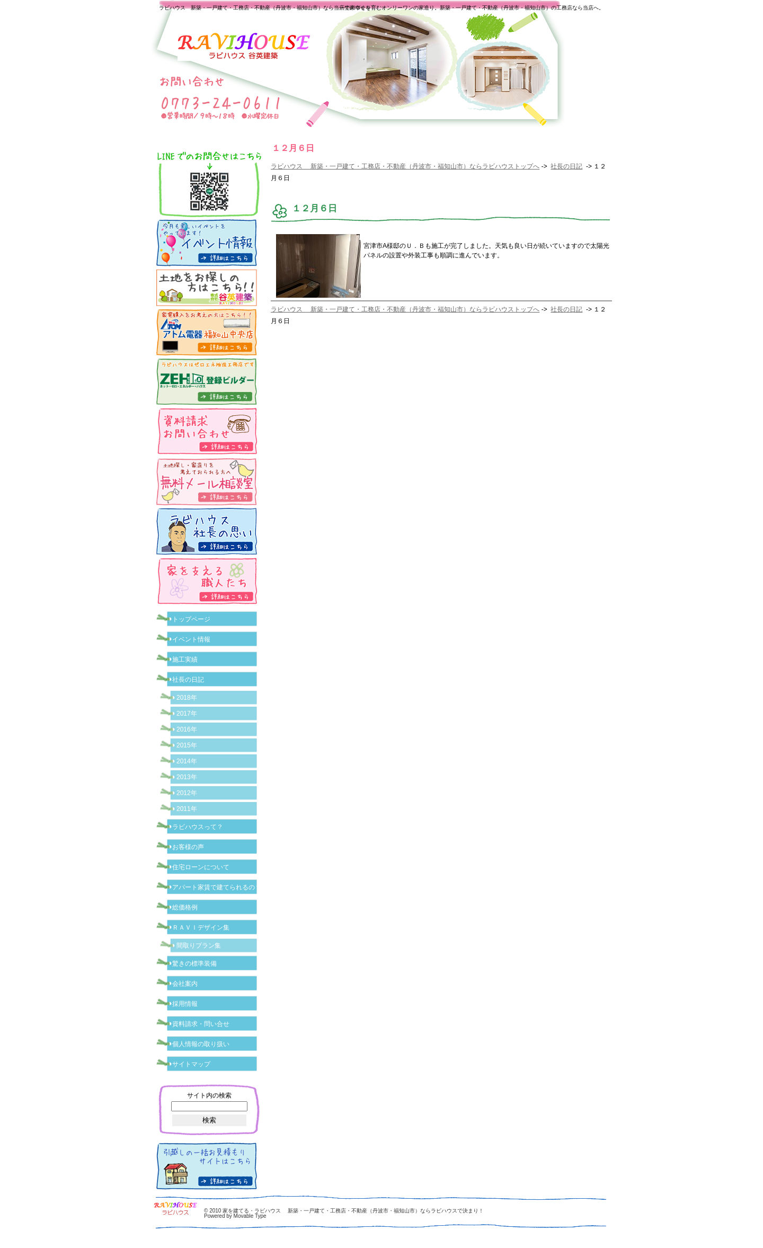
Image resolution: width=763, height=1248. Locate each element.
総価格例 (185, 907)
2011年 (186, 809)
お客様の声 (188, 847)
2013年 (186, 777)
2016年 (186, 729)
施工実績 (185, 659)
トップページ (191, 619)
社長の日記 (566, 166)
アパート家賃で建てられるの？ (216, 887)
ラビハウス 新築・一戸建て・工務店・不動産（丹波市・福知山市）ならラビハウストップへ (405, 166)
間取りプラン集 (198, 945)
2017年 (186, 713)
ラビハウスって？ (197, 827)
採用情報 (185, 1004)
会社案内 (185, 983)
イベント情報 (191, 639)
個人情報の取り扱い (200, 1044)
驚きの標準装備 (194, 963)
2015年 (186, 745)
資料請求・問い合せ (200, 1024)
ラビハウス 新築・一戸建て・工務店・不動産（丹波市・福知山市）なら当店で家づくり (265, 8)
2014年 (186, 761)
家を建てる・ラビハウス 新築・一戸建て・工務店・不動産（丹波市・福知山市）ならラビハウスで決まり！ (353, 1211)
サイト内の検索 (209, 1095)
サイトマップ (191, 1064)
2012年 (186, 793)
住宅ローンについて (200, 867)
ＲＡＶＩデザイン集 (200, 927)
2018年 (186, 697)
